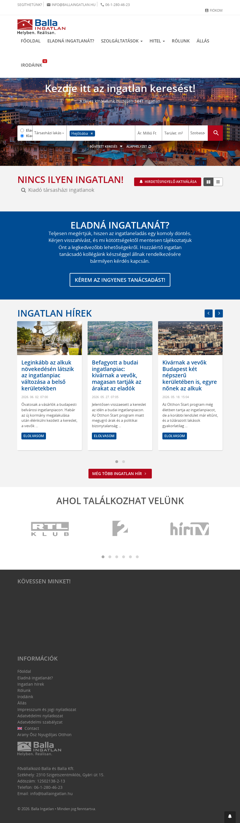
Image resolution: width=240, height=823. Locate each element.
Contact (28, 728)
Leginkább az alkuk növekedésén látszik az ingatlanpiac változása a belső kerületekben (47, 375)
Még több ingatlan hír (120, 473)
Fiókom (214, 10)
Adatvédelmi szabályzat (39, 722)
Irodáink (33, 63)
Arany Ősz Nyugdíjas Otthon (44, 734)
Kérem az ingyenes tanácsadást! (120, 279)
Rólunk (181, 41)
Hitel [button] (157, 41)
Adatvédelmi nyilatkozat (40, 715)
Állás (203, 41)
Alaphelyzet (139, 146)
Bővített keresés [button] (107, 146)
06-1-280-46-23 (115, 4)
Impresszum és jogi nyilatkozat (46, 709)
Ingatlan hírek (54, 313)
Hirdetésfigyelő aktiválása (170, 181)
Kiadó (29, 135)
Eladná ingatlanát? (70, 41)
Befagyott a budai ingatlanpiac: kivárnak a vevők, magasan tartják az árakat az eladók (116, 375)
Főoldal (31, 41)
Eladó (29, 130)
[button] (230, 817)
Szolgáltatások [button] (122, 41)
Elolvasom (33, 435)
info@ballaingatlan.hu (71, 4)
